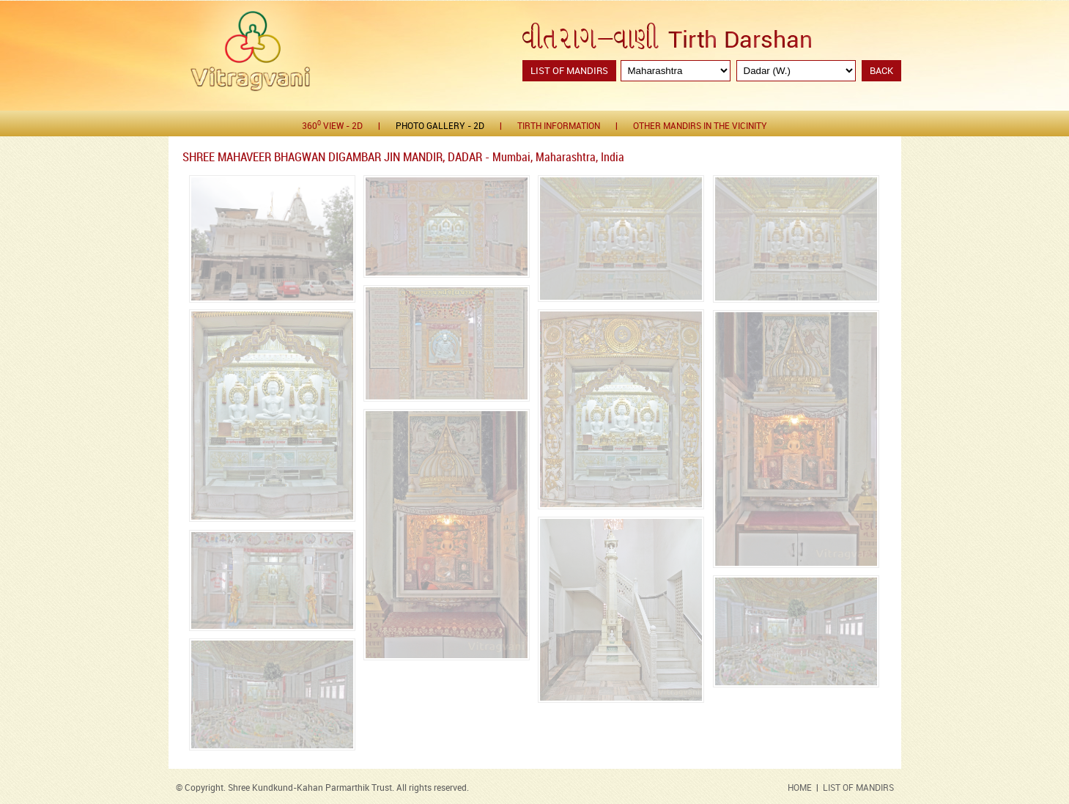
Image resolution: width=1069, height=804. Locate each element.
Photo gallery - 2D (440, 126)
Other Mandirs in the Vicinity (700, 126)
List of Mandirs (569, 71)
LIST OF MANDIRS (858, 788)
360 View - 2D (332, 125)
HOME (800, 788)
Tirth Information (558, 126)
